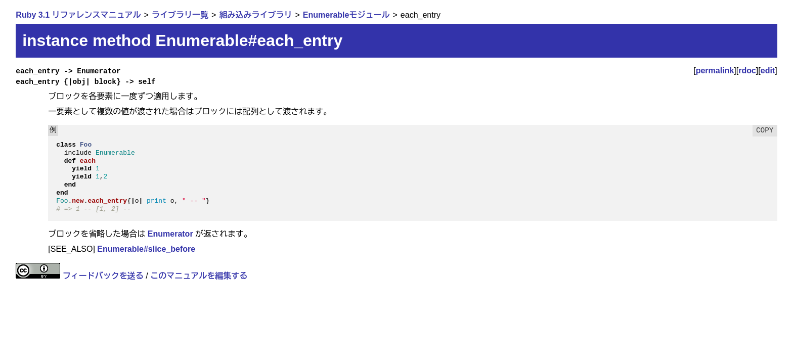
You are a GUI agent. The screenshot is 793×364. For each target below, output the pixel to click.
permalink (715, 70)
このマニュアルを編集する (198, 275)
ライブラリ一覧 (180, 15)
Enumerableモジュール (346, 15)
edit (768, 70)
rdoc (747, 70)
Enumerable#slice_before (146, 249)
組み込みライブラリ (255, 15)
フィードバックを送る (103, 275)
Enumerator (170, 234)
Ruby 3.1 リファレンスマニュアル (78, 15)
